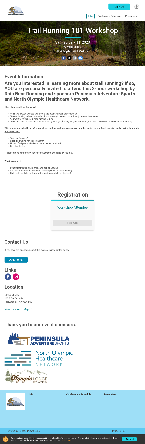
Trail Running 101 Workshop (72, 34)
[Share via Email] (74, 62)
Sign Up (119, 6)
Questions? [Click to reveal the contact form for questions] (16, 268)
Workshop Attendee (72, 216)
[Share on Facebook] (64, 62)
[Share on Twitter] (69, 62)
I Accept (129, 439)
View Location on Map (18, 317)
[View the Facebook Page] (8, 285)
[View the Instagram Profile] (15, 285)
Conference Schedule (109, 16)
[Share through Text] (80, 62)
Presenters (131, 16)
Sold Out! (72, 231)
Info (90, 16)
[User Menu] (136, 6)
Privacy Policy (66, 440)
